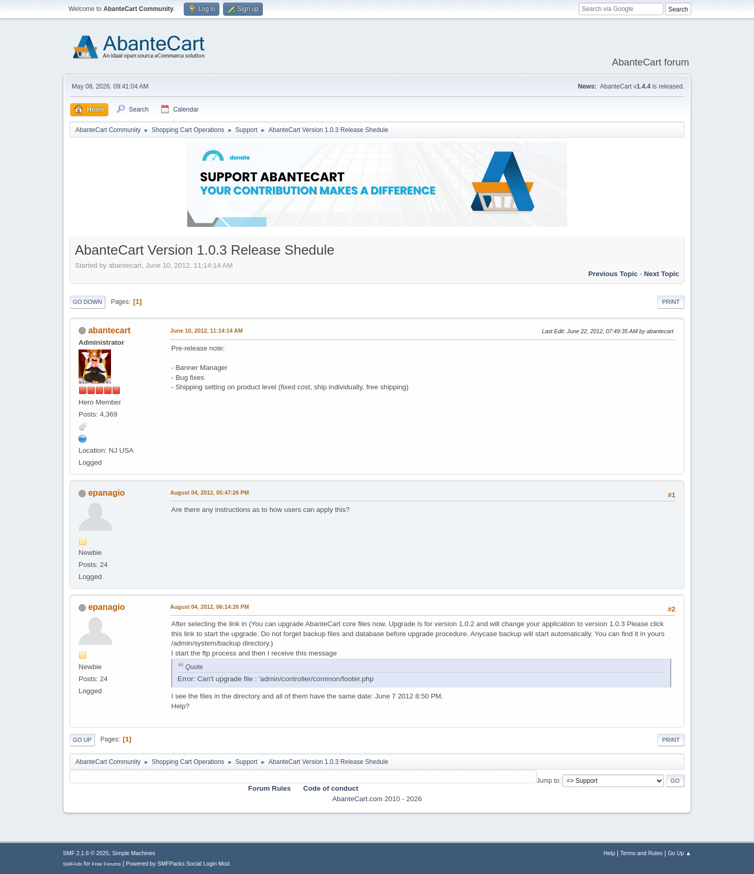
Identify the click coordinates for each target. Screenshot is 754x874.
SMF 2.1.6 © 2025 (86, 853)
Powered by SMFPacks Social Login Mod (178, 863)
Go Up (82, 740)
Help (609, 853)
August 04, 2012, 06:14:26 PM (209, 607)
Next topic (661, 274)
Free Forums (106, 864)
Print (671, 302)
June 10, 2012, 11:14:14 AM (206, 330)
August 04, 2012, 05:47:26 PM (209, 492)
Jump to (548, 780)
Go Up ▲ (679, 853)
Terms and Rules (641, 853)
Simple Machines (133, 853)
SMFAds (72, 864)
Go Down (87, 302)
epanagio (106, 492)
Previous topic (613, 274)
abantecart (109, 330)
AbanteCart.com (357, 799)
